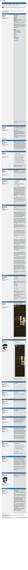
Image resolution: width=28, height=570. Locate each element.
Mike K (3, 341)
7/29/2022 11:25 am (5, 151)
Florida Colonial (4, 206)
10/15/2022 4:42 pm (5, 339)
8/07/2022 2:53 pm (4, 179)
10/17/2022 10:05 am (5, 399)
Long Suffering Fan (5, 180)
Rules (16, 3)
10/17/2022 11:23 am (5, 456)
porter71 (3, 141)
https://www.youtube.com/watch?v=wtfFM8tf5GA (18, 453)
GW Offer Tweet (16, 40)
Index (3, 3)
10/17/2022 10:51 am (5, 426)
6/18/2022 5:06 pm (4, 13)
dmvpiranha (4, 15)
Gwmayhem (4, 428)
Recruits (11, 10)
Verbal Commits (16, 38)
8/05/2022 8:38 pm (4, 169)
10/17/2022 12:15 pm (5, 488)
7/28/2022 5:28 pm (4, 125)
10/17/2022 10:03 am (5, 390)
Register (12, 3)
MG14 (3, 400)
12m (21, 130)
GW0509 (3, 152)
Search (7, 3)
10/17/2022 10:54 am (5, 441)
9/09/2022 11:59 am (5, 275)
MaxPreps (15, 34)
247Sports (15, 30)
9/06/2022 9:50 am (4, 205)
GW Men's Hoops (7, 10)
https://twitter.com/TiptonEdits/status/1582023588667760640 (20, 400)
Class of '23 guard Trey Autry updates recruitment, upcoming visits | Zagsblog (19, 184)
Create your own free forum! (21, 7)
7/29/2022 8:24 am (4, 140)
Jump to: (6, 517)
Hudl (14, 33)
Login (20, 3)
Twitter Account (16, 37)
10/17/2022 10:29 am (5, 408)
